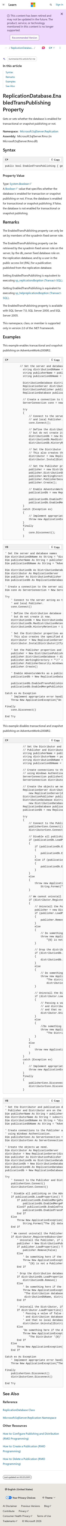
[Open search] (50, 5)
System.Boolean (19, 183)
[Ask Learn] (43, 48)
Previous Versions (30, 1506)
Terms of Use (44, 1516)
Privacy (22, 1511)
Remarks (10, 77)
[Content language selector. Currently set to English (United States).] (19, 1489)
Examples (10, 81)
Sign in (59, 4)
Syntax (9, 72)
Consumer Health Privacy (16, 1516)
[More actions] (60, 48)
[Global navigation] (3, 5)
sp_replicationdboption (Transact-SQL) (38, 280)
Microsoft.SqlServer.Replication (39, 131)
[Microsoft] (33, 4)
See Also (10, 86)
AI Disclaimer (10, 1506)
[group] (33, 166)
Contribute (8, 1511)
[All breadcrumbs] (6, 48)
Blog (46, 1506)
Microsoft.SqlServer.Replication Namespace (29, 1417)
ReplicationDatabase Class (19, 1410)
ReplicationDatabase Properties (22, 47)
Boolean (10, 188)
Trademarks (9, 1521)
